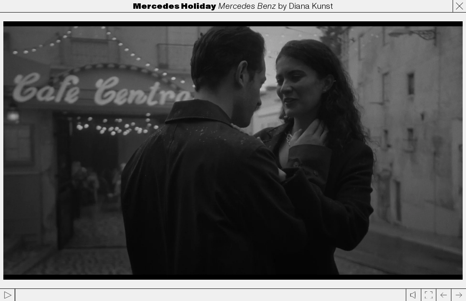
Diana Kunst (311, 6)
